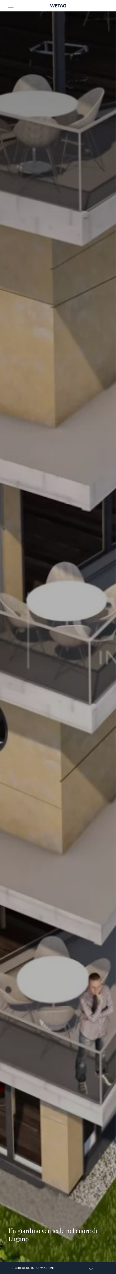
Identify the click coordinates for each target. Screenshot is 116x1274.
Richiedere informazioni (32, 1268)
